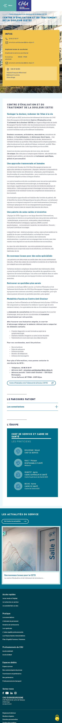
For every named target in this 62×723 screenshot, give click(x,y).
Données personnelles (10, 719)
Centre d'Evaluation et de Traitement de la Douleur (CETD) (28, 383)
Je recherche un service (11, 602)
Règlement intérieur (9, 713)
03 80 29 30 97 (13, 38)
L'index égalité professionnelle (13, 632)
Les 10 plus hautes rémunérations (14, 636)
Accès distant (7, 655)
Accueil (5, 14)
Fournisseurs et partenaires (12, 673)
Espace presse (8, 666)
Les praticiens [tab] (21, 441)
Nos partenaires (8, 677)
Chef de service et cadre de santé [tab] (30, 435)
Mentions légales (8, 716)
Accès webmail (8, 651)
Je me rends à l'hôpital (10, 598)
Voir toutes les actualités (12, 521)
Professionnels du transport (12, 681)
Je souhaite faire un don (10, 606)
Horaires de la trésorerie (11, 625)
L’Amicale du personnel (10, 621)
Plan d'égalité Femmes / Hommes (14, 639)
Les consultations (15, 407)
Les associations (8, 617)
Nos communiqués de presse (12, 670)
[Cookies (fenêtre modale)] (57, 718)
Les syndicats (7, 628)
